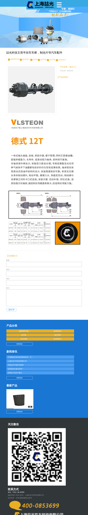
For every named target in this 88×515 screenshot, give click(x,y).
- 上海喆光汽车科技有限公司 (17, 361)
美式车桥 (52, 59)
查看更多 (19, 344)
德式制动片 (26, 59)
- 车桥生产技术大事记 (14, 373)
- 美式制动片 (57, 339)
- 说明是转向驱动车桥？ (15, 369)
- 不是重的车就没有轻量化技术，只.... (20, 357)
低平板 (35, 59)
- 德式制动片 (57, 331)
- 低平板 (23, 335)
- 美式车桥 (23, 339)
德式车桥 (43, 59)
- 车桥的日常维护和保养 (15, 365)
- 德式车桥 (57, 335)
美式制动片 (62, 60)
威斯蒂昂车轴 (15, 59)
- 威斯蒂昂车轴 (23, 331)
